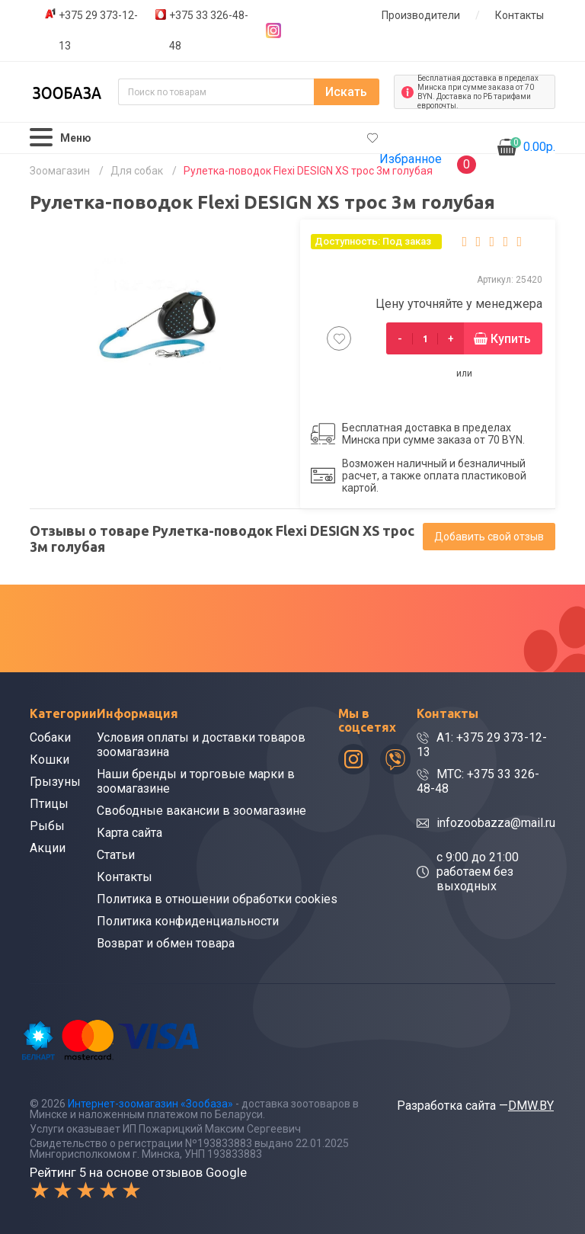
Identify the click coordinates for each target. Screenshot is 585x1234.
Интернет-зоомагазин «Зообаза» (150, 1104)
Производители (421, 15)
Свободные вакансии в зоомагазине (201, 810)
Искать (346, 92)
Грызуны (55, 781)
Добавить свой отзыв (489, 536)
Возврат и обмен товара (166, 943)
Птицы (49, 803)
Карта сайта (129, 832)
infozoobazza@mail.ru (495, 823)
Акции (48, 848)
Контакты (519, 15)
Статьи (116, 855)
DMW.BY (531, 1105)
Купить (511, 339)
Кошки (49, 759)
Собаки (50, 737)
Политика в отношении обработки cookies (217, 899)
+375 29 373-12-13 (98, 30)
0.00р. (532, 145)
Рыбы (47, 826)
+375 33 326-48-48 (208, 30)
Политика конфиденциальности (188, 921)
